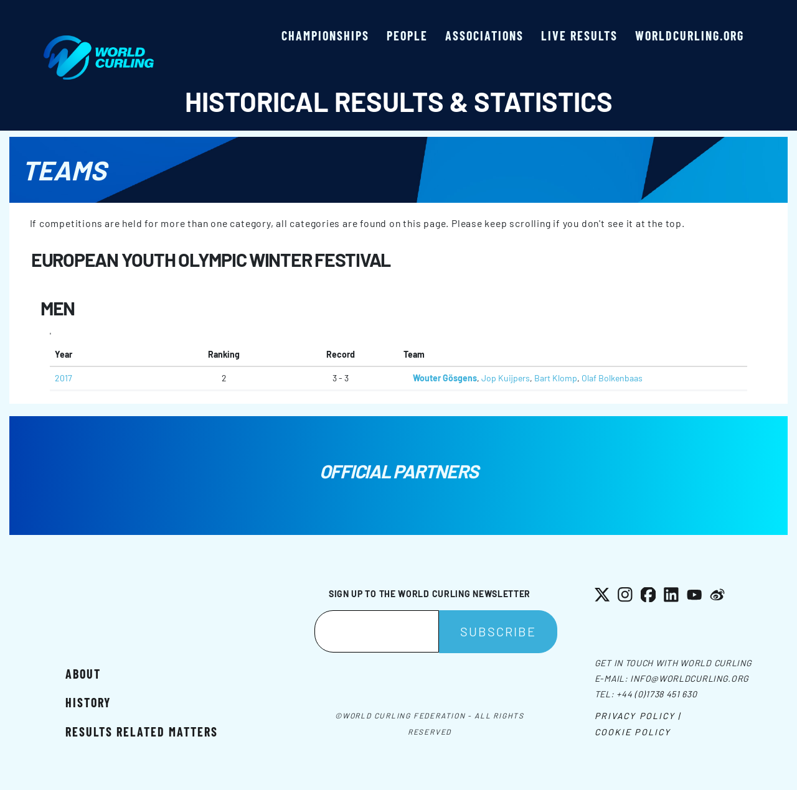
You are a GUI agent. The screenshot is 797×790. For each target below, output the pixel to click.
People (407, 35)
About (83, 673)
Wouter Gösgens (445, 378)
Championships (325, 35)
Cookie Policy (633, 732)
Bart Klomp (555, 378)
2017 (63, 378)
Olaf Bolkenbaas (612, 378)
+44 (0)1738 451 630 (656, 694)
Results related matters (141, 731)
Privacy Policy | (638, 715)
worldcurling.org (689, 35)
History (88, 702)
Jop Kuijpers (505, 378)
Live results (579, 35)
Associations (484, 35)
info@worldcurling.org (689, 678)
